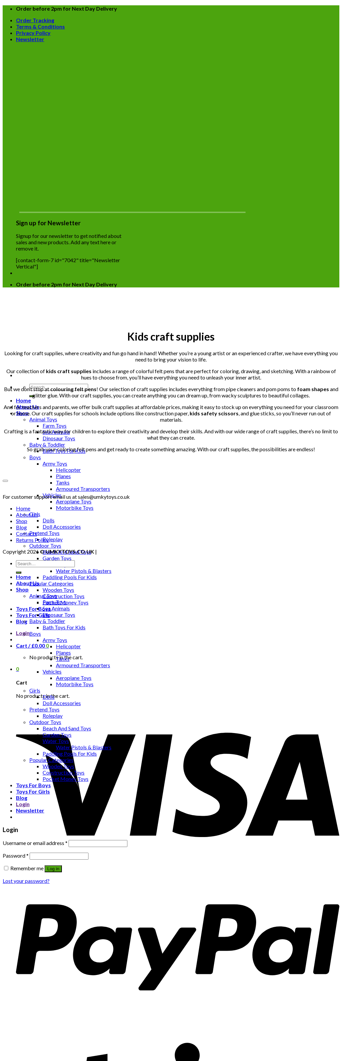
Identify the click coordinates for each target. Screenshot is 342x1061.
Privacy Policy (33, 33)
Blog (21, 621)
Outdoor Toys (45, 545)
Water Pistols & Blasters (83, 571)
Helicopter (68, 470)
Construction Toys (64, 596)
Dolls (49, 520)
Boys (35, 457)
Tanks (63, 482)
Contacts (26, 533)
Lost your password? (26, 881)
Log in (53, 868)
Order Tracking (35, 20)
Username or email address (35, 843)
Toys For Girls (33, 615)
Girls (34, 690)
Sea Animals (56, 608)
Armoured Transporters (83, 488)
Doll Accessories (62, 526)
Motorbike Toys (74, 507)
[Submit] (32, 396)
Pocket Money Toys (65, 779)
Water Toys (56, 741)
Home (23, 400)
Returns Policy (32, 540)
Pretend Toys (44, 533)
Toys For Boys (33, 608)
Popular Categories (51, 583)
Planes (63, 476)
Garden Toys (57, 558)
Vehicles (52, 671)
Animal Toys (43, 419)
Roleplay (53, 539)
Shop (21, 521)
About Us (27, 514)
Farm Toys (55, 425)
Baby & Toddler (47, 444)
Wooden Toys (58, 589)
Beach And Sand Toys (67, 728)
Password (16, 855)
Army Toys (55, 463)
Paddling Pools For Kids (70, 577)
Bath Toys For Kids (64, 627)
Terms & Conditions (40, 26)
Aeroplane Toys (73, 501)
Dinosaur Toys (59, 438)
